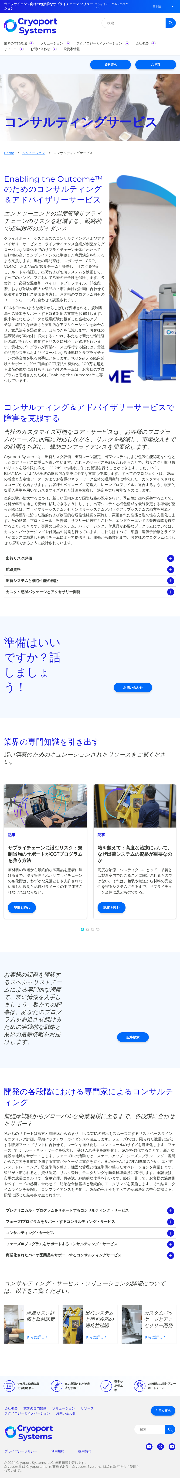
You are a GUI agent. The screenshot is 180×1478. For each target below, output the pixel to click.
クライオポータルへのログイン (111, 6)
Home (9, 153)
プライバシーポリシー (21, 1451)
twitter (160, 1446)
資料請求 (111, 64)
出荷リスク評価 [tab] (19, 558)
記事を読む (22, 908)
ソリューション (33, 153)
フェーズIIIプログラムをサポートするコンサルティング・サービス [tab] (61, 1244)
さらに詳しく (31, 1324)
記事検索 (132, 1037)
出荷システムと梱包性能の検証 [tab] (32, 580)
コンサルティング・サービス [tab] (30, 1233)
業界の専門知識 (35, 1408)
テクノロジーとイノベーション (27, 1413)
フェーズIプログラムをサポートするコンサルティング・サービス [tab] (60, 1221)
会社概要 (11, 1408)
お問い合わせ (133, 687)
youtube (149, 1446)
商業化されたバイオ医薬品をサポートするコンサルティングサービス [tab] (63, 1255)
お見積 (155, 64)
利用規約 (57, 1451)
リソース (87, 1408)
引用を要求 (163, 1411)
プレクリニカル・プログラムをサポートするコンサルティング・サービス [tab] (67, 1210)
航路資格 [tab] (13, 569)
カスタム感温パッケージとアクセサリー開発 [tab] (43, 592)
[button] (156, 6)
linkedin (172, 1446)
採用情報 (84, 1451)
